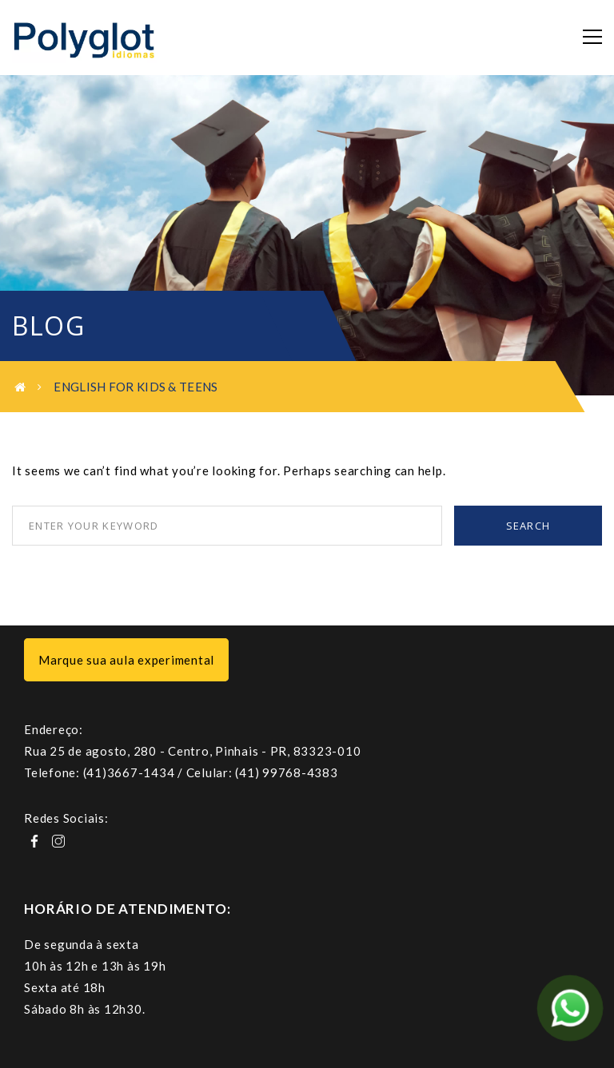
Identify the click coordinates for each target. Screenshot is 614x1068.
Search (528, 525)
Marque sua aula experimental (126, 660)
